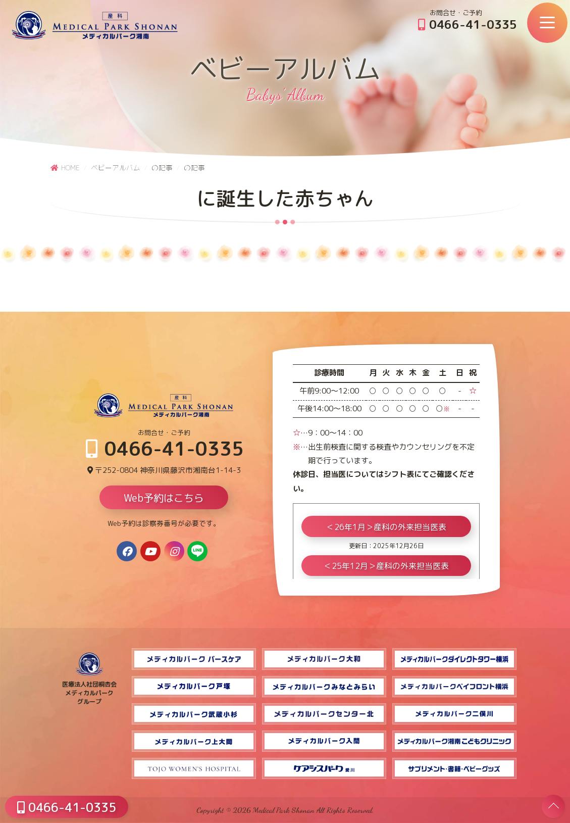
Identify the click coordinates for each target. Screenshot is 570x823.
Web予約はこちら (164, 499)
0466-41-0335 (467, 24)
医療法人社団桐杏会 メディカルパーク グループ (89, 688)
